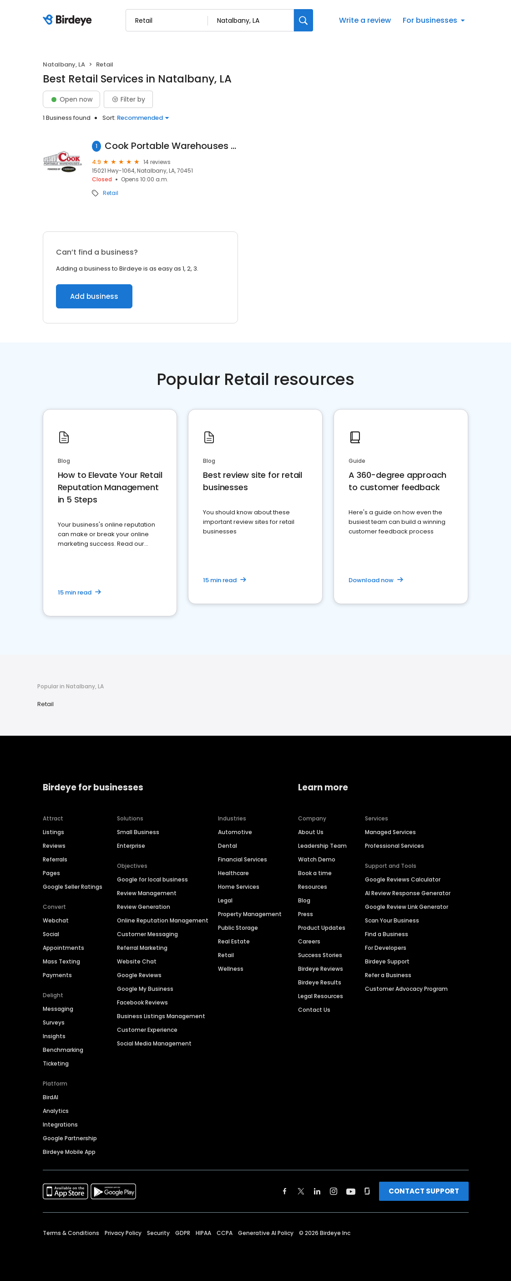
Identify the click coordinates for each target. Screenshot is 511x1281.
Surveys (54, 1022)
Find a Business (386, 934)
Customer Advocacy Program (406, 989)
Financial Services (242, 859)
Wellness (230, 969)
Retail (110, 193)
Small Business (138, 832)
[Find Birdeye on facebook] (284, 1191)
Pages (51, 873)
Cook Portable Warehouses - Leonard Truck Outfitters (171, 146)
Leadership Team (322, 846)
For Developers (385, 948)
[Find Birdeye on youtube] (350, 1191)
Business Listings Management (161, 1016)
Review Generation (143, 907)
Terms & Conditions (71, 1233)
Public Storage (238, 928)
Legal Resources (320, 996)
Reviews (54, 846)
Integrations (60, 1124)
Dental (227, 846)
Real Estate (234, 941)
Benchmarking (63, 1050)
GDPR (182, 1233)
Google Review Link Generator (406, 907)
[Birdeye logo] (69, 20)
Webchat (56, 920)
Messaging (58, 1009)
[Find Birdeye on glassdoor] (367, 1191)
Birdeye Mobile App (69, 1152)
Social (51, 934)
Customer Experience (147, 1030)
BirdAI (50, 1097)
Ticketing (56, 1063)
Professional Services (394, 846)
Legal (225, 900)
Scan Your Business (392, 920)
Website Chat (137, 961)
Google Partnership (70, 1138)
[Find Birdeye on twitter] (301, 1191)
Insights (54, 1036)
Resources (312, 887)
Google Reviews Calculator (402, 879)
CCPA (225, 1233)
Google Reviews (139, 975)
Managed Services (390, 832)
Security (158, 1233)
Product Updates (321, 928)
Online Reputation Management (162, 920)
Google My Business (145, 989)
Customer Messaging (147, 934)
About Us (311, 832)
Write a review (365, 20)
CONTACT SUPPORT (424, 1191)
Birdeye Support (387, 961)
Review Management (147, 893)
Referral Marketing (142, 948)
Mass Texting (61, 961)
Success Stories (320, 955)
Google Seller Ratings (72, 887)
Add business (94, 296)
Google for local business (152, 879)
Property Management (250, 914)
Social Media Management (154, 1043)
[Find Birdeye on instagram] (333, 1191)
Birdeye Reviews (320, 969)
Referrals (55, 859)
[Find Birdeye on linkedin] (317, 1191)
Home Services (238, 887)
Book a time (315, 873)
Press (305, 914)
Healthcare (233, 873)
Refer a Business (388, 975)
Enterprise (131, 846)
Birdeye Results (319, 982)
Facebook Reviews (142, 1002)
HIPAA (203, 1233)
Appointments (63, 948)
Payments (57, 975)
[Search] (303, 20)
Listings (53, 832)
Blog (304, 900)
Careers (309, 941)
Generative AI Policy (265, 1233)
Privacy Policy (123, 1233)
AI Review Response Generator (407, 893)
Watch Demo (316, 859)
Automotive (235, 832)
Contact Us (314, 1010)
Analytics (56, 1111)
